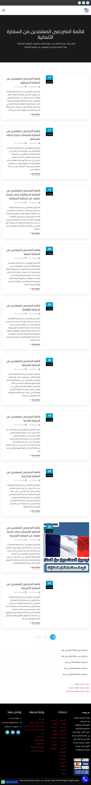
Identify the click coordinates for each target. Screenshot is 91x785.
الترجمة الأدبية (63, 722)
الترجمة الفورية (54, 722)
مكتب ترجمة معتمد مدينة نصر (77, 691)
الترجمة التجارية (63, 736)
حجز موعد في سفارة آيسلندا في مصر (74, 650)
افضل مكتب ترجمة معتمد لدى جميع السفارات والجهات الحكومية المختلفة (47, 43)
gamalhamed (33, 86)
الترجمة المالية (54, 729)
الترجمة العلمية (63, 764)
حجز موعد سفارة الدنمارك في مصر (75, 674)
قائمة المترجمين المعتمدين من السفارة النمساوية (23, 81)
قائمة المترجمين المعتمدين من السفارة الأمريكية (23, 586)
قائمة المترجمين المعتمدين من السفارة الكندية (23, 419)
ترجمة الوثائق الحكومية (53, 745)
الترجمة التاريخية (62, 729)
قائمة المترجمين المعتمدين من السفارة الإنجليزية (23, 474)
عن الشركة (39, 736)
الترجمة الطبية (63, 771)
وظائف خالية (39, 740)
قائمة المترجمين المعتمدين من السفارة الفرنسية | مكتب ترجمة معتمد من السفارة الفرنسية (23, 532)
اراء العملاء (40, 743)
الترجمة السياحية (62, 750)
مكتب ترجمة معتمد (81, 684)
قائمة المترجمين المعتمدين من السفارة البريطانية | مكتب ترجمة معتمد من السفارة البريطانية (23, 194)
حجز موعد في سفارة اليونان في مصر (74, 656)
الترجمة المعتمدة (53, 736)
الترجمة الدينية (63, 743)
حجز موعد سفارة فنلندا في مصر (76, 662)
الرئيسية (41, 718)
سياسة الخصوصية (37, 747)
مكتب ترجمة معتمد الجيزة (79, 687)
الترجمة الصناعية (62, 757)
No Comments (19, 86)
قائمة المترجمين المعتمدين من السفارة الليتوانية (23, 307)
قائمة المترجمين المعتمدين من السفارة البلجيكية (23, 363)
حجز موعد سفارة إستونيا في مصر (76, 668)
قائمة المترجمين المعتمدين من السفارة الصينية (23, 252)
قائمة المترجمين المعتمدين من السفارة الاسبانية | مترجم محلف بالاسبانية (23, 135)
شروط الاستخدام (37, 750)
